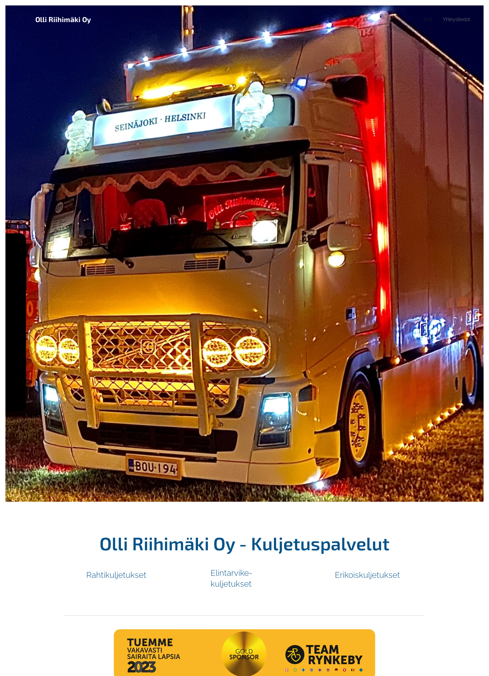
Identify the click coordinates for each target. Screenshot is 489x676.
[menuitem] (424, 19)
